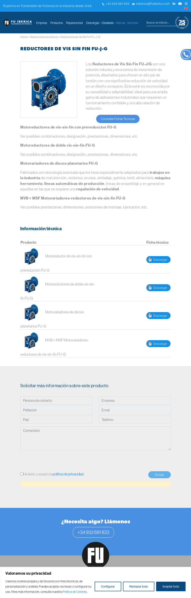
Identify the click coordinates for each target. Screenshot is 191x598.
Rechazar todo (138, 586)
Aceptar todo (170, 586)
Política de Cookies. (75, 592)
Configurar (108, 586)
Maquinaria (107, 23)
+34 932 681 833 (115, 4)
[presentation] (53, 461)
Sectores (132, 23)
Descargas (92, 23)
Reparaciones (74, 23)
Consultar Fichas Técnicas (118, 119)
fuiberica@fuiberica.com (151, 4)
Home (24, 37)
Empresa (41, 23)
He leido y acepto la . (52, 474)
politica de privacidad (68, 474)
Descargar (160, 259)
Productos (56, 23)
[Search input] (162, 22)
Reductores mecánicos (44, 37)
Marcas (120, 23)
